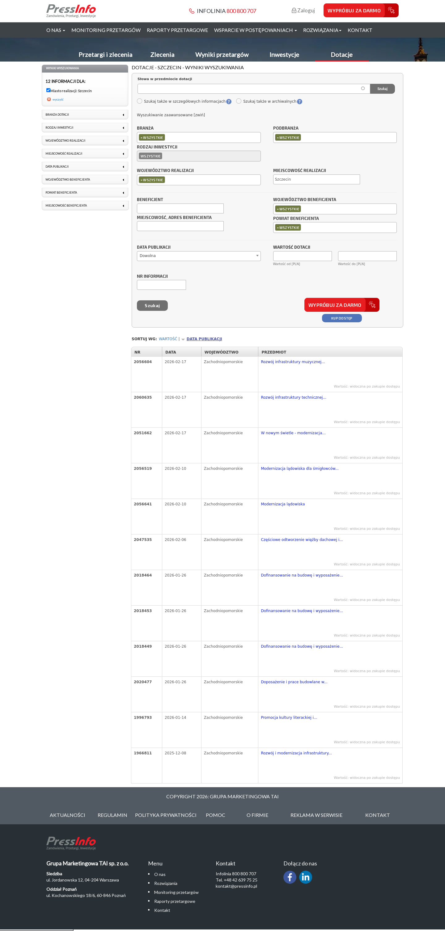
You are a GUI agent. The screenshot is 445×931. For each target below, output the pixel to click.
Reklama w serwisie (316, 815)
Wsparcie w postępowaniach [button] (255, 30)
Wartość (168, 339)
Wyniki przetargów (221, 54)
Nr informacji (152, 276)
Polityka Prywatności (166, 815)
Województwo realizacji (165, 171)
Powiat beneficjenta (296, 219)
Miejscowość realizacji (299, 171)
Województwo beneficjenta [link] (67, 179)
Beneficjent (150, 200)
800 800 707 (241, 10)
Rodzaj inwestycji (157, 147)
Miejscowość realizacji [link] (63, 153)
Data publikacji (154, 247)
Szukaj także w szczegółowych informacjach (181, 101)
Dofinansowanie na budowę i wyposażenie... (302, 575)
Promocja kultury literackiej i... (289, 717)
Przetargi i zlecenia (105, 54)
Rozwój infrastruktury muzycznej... (293, 362)
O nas (160, 874)
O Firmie (257, 815)
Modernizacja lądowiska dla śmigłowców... (300, 468)
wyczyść (58, 99)
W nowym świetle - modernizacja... (293, 433)
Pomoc (215, 815)
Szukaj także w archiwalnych (266, 101)
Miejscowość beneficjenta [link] (66, 205)
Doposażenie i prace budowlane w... (294, 682)
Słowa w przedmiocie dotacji (165, 79)
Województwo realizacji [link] (65, 140)
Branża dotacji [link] (57, 114)
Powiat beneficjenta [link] (61, 192)
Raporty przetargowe (177, 30)
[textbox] (168, 137)
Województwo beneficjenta (304, 200)
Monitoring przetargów (106, 30)
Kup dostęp (342, 318)
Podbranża (286, 128)
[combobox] (199, 137)
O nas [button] (55, 30)
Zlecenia (162, 54)
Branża (145, 128)
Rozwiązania (165, 883)
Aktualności (67, 815)
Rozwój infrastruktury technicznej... (293, 397)
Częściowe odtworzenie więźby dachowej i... (302, 540)
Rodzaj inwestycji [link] (59, 127)
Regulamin (112, 815)
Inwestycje (284, 54)
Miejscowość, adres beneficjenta (174, 218)
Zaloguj (303, 10)
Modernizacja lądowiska (283, 504)
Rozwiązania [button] (322, 30)
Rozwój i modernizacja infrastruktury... (296, 753)
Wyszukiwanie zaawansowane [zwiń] (171, 115)
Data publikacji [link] (57, 166)
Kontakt (360, 30)
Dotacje (342, 54)
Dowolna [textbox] (148, 256)
